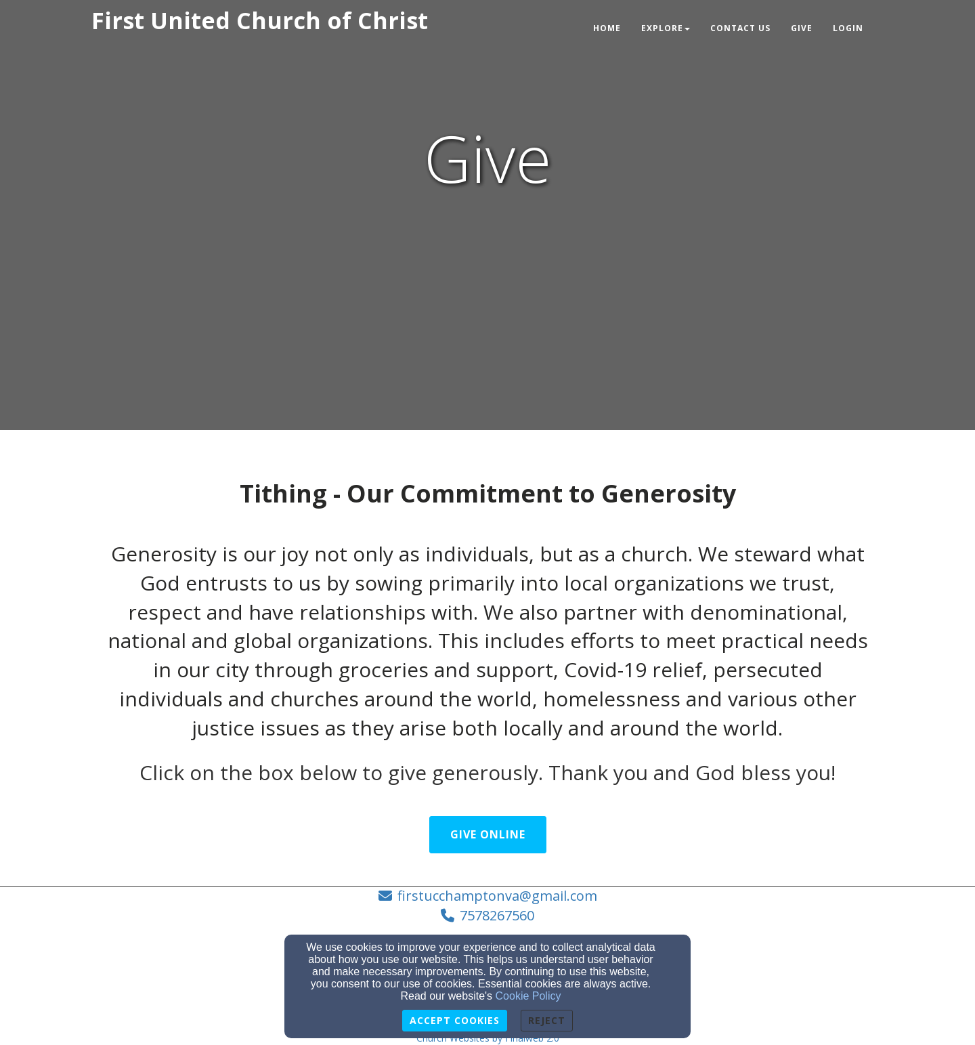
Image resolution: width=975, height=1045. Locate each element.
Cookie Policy (528, 996)
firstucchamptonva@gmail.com (497, 896)
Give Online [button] (487, 834)
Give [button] (801, 28)
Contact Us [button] (740, 28)
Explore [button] (665, 28)
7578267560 (497, 915)
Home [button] (607, 28)
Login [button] (848, 28)
